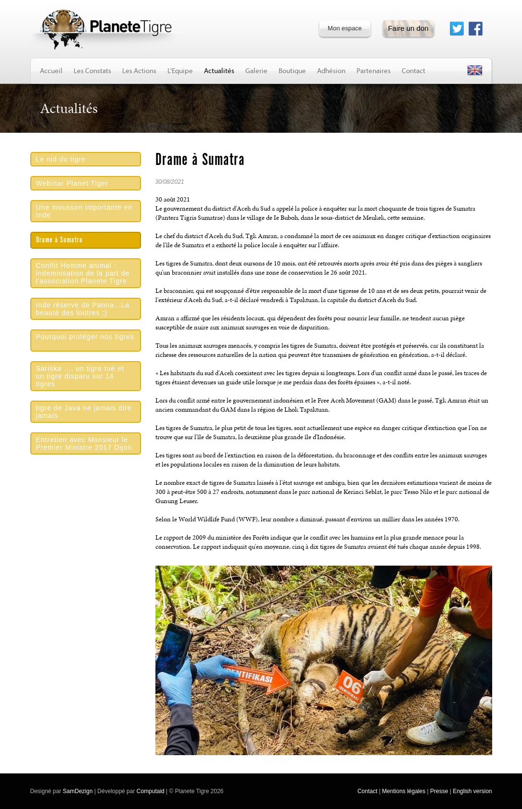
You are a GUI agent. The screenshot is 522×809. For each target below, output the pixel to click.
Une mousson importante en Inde (84, 211)
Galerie (256, 70)
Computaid (151, 791)
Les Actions (139, 70)
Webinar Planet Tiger (72, 183)
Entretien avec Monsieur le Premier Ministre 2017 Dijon (84, 443)
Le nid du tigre (61, 159)
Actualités (219, 70)
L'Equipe (180, 70)
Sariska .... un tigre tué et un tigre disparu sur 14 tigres (80, 376)
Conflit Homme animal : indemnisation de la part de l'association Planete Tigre (83, 273)
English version (472, 791)
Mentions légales (403, 791)
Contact (413, 70)
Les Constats (92, 70)
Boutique (292, 70)
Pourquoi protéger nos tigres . (85, 340)
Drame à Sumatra (59, 240)
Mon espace (345, 28)
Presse (439, 791)
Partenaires (373, 70)
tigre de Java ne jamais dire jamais (84, 411)
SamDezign (78, 791)
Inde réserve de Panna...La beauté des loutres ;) (83, 308)
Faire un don (408, 28)
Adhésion (331, 70)
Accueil (51, 70)
